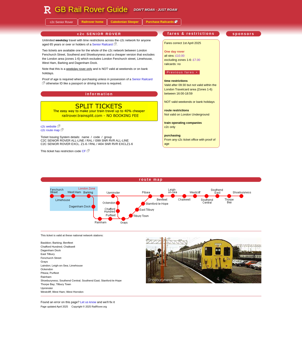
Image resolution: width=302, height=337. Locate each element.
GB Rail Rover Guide (91, 9)
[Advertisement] (244, 107)
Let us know (88, 302)
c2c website (48, 126)
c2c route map (50, 130)
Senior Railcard (102, 44)
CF (84, 151)
